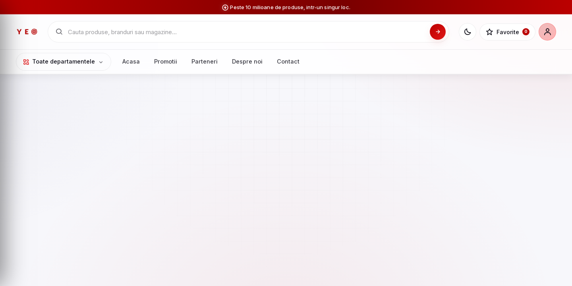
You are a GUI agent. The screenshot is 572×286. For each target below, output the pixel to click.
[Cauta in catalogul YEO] (246, 32)
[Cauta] (438, 32)
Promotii (165, 61)
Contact (288, 61)
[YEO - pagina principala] (27, 32)
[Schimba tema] (467, 32)
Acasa (131, 61)
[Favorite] (507, 32)
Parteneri (204, 61)
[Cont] (547, 32)
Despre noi (247, 61)
